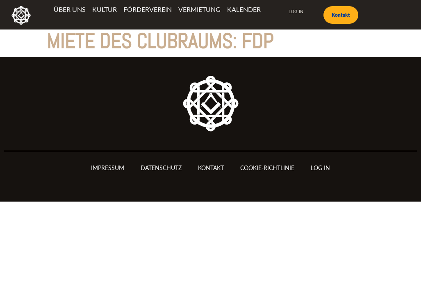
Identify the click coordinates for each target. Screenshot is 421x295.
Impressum (107, 167)
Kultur (104, 9)
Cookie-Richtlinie (267, 167)
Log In (296, 11)
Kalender (244, 9)
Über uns (70, 9)
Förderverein (147, 9)
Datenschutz (161, 167)
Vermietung (199, 9)
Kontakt (211, 167)
